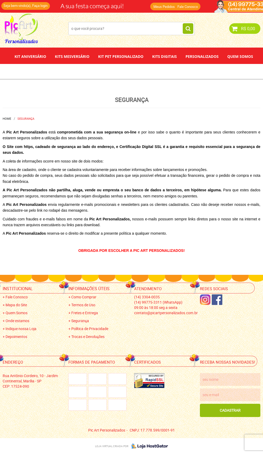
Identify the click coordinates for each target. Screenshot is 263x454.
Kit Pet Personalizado (121, 56)
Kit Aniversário (30, 56)
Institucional (18, 288)
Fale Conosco (187, 6)
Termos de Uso (83, 304)
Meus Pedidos (164, 6)
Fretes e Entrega (84, 312)
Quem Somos (240, 56)
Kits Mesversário (72, 56)
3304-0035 (147, 296)
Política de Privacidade (89, 328)
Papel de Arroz (151, 71)
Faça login (40, 5)
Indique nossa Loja (21, 328)
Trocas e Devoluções (88, 336)
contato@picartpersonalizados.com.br (166, 312)
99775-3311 (158, 302)
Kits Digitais (164, 56)
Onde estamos (17, 320)
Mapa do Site (16, 304)
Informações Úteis (89, 288)
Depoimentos (114, 71)
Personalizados (201, 56)
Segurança (80, 320)
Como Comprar (83, 296)
